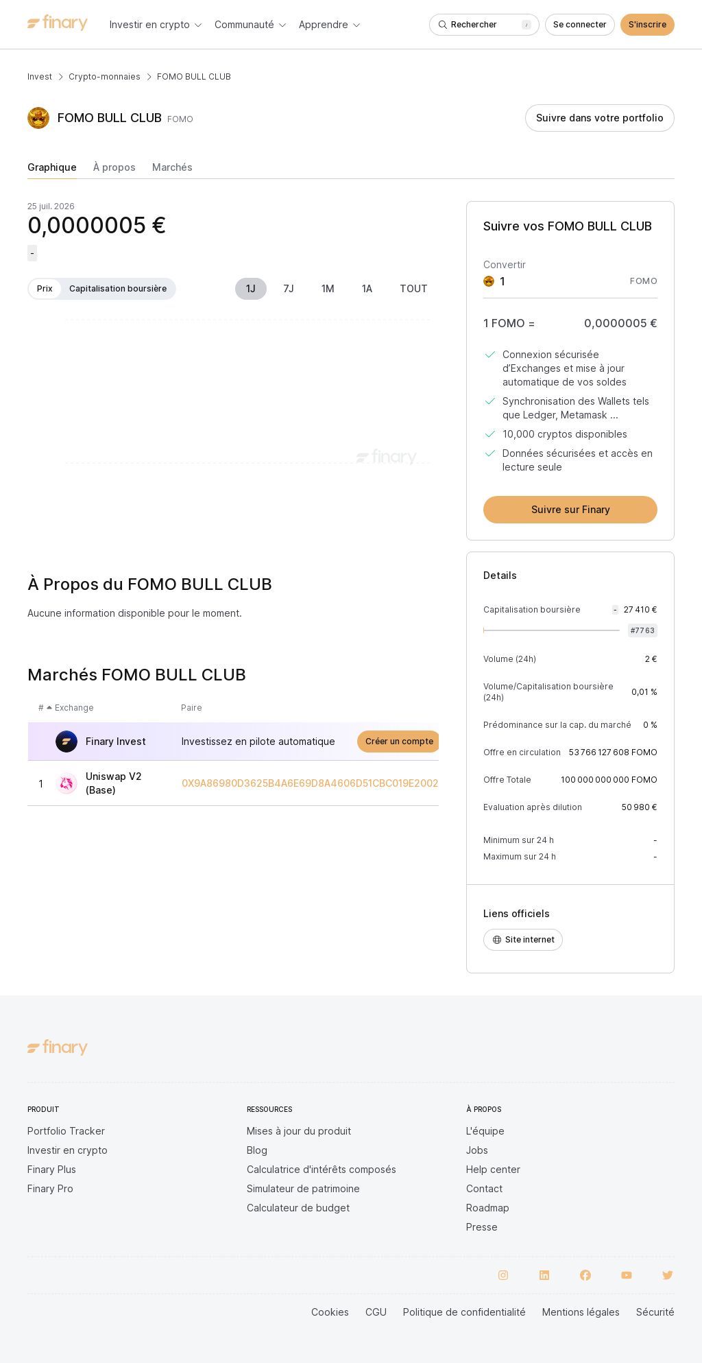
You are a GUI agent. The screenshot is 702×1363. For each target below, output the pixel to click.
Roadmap (487, 1207)
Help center (493, 1169)
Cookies (330, 1312)
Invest (39, 76)
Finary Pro (50, 1188)
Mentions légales (581, 1312)
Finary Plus (51, 1169)
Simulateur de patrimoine (303, 1188)
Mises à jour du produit (299, 1131)
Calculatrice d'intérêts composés (321, 1169)
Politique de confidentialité (464, 1312)
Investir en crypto (67, 1150)
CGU (376, 1312)
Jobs (477, 1150)
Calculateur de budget (298, 1207)
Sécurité (655, 1312)
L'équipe (485, 1131)
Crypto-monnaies (105, 76)
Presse (482, 1227)
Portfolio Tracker (66, 1131)
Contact (484, 1188)
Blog (257, 1150)
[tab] (52, 170)
